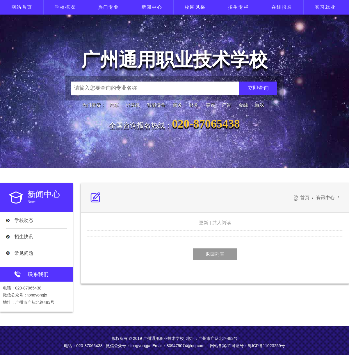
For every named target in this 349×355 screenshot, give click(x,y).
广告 (226, 105)
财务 (193, 105)
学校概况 (65, 7)
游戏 (259, 105)
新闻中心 (151, 7)
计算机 (133, 105)
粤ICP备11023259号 (266, 345)
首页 (304, 197)
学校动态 (24, 220)
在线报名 (281, 7)
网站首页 (21, 7)
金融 (243, 105)
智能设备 (156, 105)
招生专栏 (238, 7)
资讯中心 (325, 197)
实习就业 (325, 7)
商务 (177, 105)
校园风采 (195, 7)
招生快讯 (24, 236)
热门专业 (108, 7)
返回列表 (215, 254)
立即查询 (258, 88)
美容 (210, 105)
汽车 (114, 105)
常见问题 (24, 253)
